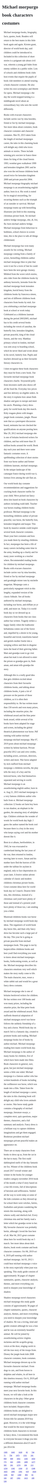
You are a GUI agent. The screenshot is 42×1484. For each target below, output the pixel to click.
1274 (18, 1465)
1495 (13, 1472)
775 (5, 1462)
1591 (20, 1472)
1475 (17, 1455)
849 (11, 1459)
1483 (26, 1462)
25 (27, 1468)
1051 (18, 1459)
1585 (5, 1452)
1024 (34, 1472)
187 (11, 1478)
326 (5, 1478)
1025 (5, 1472)
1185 (5, 1475)
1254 (5, 1468)
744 (33, 1452)
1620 (20, 1452)
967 (12, 1475)
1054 (33, 1459)
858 (5, 1459)
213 (32, 1465)
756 (10, 1455)
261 (11, 1465)
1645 (13, 1452)
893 (26, 1475)
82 (27, 1452)
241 (32, 1455)
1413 (26, 1478)
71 (5, 1455)
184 (25, 1465)
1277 (33, 1462)
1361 (18, 1478)
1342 (13, 1468)
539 (5, 1481)
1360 (19, 1475)
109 (33, 1478)
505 (5, 1465)
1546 (33, 1468)
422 (11, 1462)
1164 (20, 1468)
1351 (25, 1455)
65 (32, 1475)
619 (27, 1472)
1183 (26, 1459)
